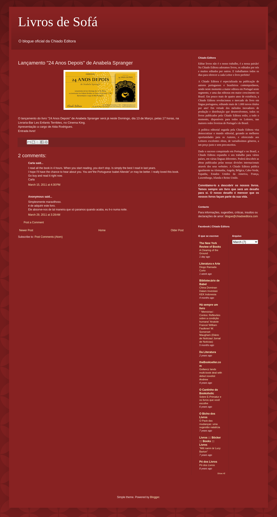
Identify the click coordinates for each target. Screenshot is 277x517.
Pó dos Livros (208, 461)
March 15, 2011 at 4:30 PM (44, 184)
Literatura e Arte (209, 263)
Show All (221, 473)
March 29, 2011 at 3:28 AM (44, 214)
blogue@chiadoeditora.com (241, 216)
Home (102, 230)
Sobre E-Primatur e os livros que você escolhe (210, 400)
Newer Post (26, 230)
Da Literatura (207, 352)
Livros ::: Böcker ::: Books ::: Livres (210, 441)
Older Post (177, 230)
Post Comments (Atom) (48, 236)
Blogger (154, 497)
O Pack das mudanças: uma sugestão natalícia (209, 424)
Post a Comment (34, 222)
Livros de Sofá (58, 21)
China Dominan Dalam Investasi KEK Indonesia (208, 291)
